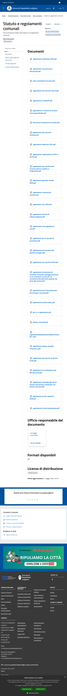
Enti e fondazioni (6, 602)
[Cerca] (63, 8)
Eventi (52, 610)
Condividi (49, 24)
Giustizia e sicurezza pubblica (40, 591)
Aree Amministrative (7, 596)
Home (4, 16)
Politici (3, 605)
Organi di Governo (6, 592)
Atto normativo (37, 16)
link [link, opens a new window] (51, 685)
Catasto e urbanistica (23, 603)
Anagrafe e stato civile (24, 594)
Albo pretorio (38, 628)
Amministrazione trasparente (39, 624)
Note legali (37, 635)
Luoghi (52, 607)
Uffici (2, 599)
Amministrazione (13, 16)
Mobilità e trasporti (23, 606)
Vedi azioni (58, 24)
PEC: (2, 665)
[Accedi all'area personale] (59, 2)
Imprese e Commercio (23, 600)
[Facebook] (53, 8)
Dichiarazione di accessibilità (38, 639)
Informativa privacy (39, 632)
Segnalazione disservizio (21, 629)
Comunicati (53, 596)
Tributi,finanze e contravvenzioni (38, 596)
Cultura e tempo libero (24, 597)
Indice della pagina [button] (10, 48)
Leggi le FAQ (21, 634)
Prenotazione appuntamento (21, 624)
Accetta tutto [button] (26, 689)
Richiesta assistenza (23, 637)
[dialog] (33, 685)
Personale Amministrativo (5, 609)
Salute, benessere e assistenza (39, 602)
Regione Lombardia (8, 2)
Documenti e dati (26, 16)
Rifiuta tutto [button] (40, 689)
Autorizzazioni (38, 606)
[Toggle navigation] (3, 8)
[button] (33, 693)
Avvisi (52, 599)
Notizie (52, 592)
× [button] (65, 677)
